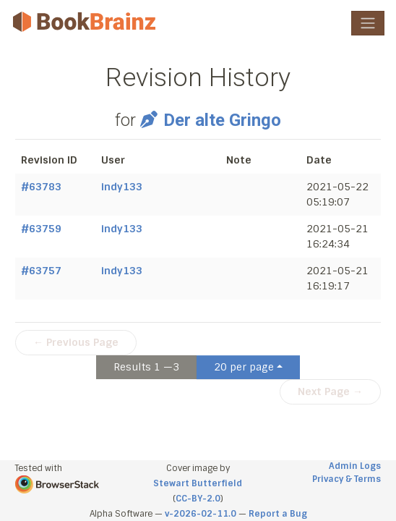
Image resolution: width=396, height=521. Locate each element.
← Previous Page (76, 342)
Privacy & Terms (346, 479)
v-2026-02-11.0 (200, 514)
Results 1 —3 (146, 366)
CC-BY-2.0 (198, 498)
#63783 (41, 186)
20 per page (244, 366)
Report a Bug (278, 514)
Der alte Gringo (210, 120)
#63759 (41, 228)
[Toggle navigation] (367, 23)
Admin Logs (355, 466)
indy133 (121, 186)
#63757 (41, 270)
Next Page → (330, 391)
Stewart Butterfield (197, 483)
